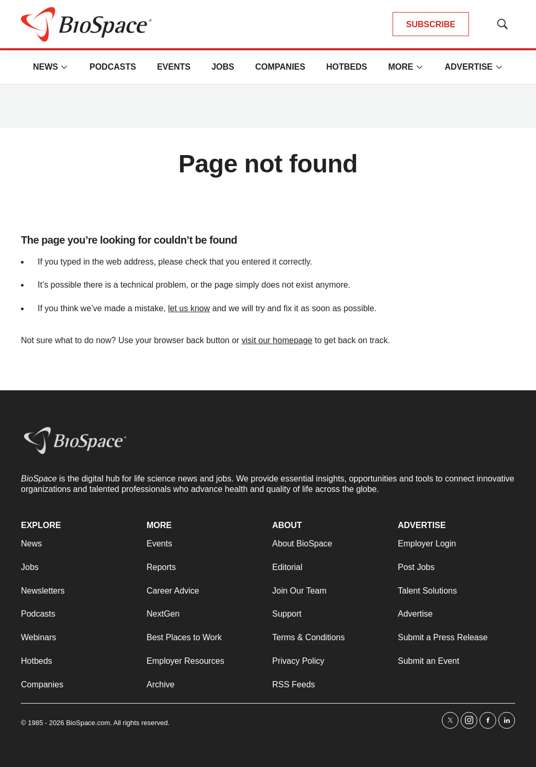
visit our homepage (277, 340)
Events (174, 66)
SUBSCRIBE (430, 24)
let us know (189, 308)
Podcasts (113, 66)
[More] (64, 67)
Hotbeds (346, 66)
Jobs (222, 66)
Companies (280, 66)
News (45, 66)
